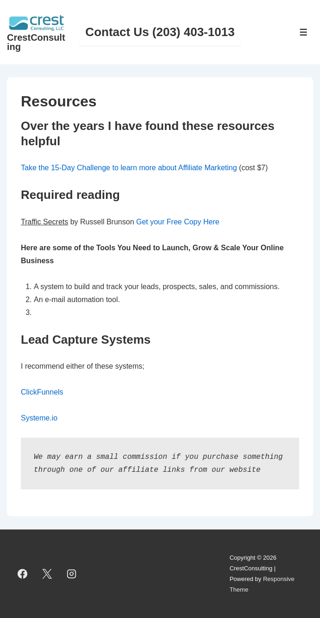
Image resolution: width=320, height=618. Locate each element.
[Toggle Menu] (303, 32)
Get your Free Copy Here (178, 222)
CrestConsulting (36, 42)
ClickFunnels (42, 392)
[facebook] (22, 574)
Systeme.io (39, 418)
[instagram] (72, 574)
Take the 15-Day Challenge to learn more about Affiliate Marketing (129, 168)
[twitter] (47, 574)
